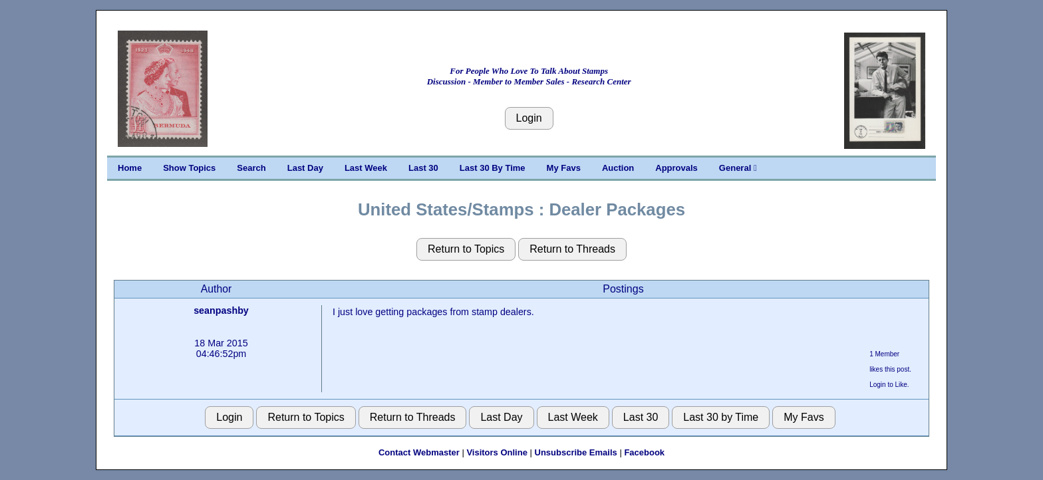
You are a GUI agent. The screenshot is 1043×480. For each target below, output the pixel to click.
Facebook (644, 452)
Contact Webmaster (419, 452)
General (738, 168)
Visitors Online (496, 452)
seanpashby (221, 310)
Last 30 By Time (492, 168)
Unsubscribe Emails (576, 452)
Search (251, 168)
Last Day (305, 168)
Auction (618, 168)
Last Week (366, 168)
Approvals (676, 168)
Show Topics (189, 168)
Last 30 (423, 168)
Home (130, 168)
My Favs (564, 168)
